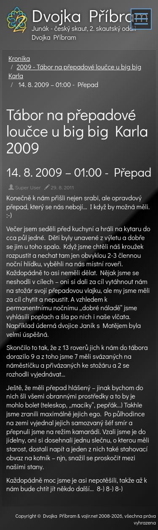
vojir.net (89, 515)
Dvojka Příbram (90, 15)
